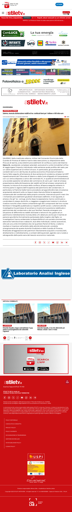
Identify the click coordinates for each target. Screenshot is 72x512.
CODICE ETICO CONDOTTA (13, 424)
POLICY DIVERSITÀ (11, 431)
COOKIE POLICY (10, 446)
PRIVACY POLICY (11, 427)
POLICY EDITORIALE (12, 420)
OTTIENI (59, 4)
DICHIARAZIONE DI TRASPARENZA (16, 435)
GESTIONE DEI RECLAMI (13, 439)
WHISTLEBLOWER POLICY (13, 442)
